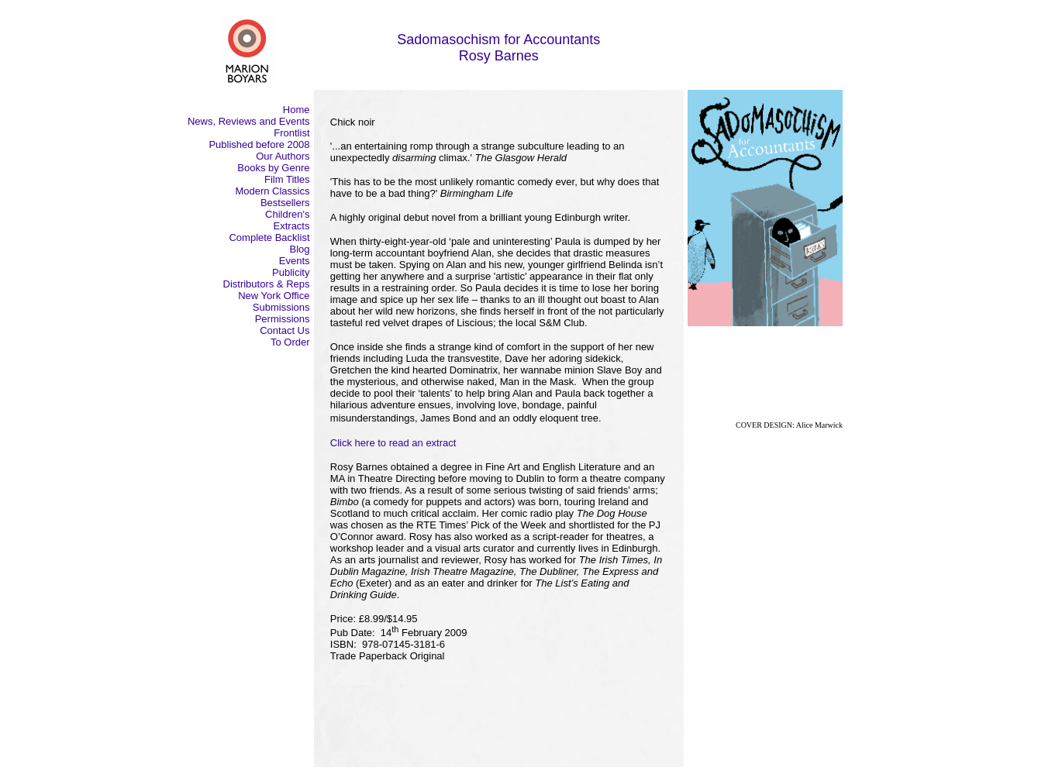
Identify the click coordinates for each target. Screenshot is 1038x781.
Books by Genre (273, 168)
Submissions (281, 307)
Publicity (290, 272)
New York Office (273, 295)
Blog (299, 249)
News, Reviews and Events (249, 121)
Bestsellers (285, 202)
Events (294, 261)
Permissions (282, 319)
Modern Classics (272, 191)
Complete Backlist (269, 237)
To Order (290, 342)
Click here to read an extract (393, 443)
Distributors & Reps (266, 284)
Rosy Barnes (499, 56)
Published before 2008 (259, 144)
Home (296, 109)
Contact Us (284, 330)
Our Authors (282, 156)
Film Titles (287, 179)
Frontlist (291, 133)
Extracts (292, 226)
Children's (287, 214)
